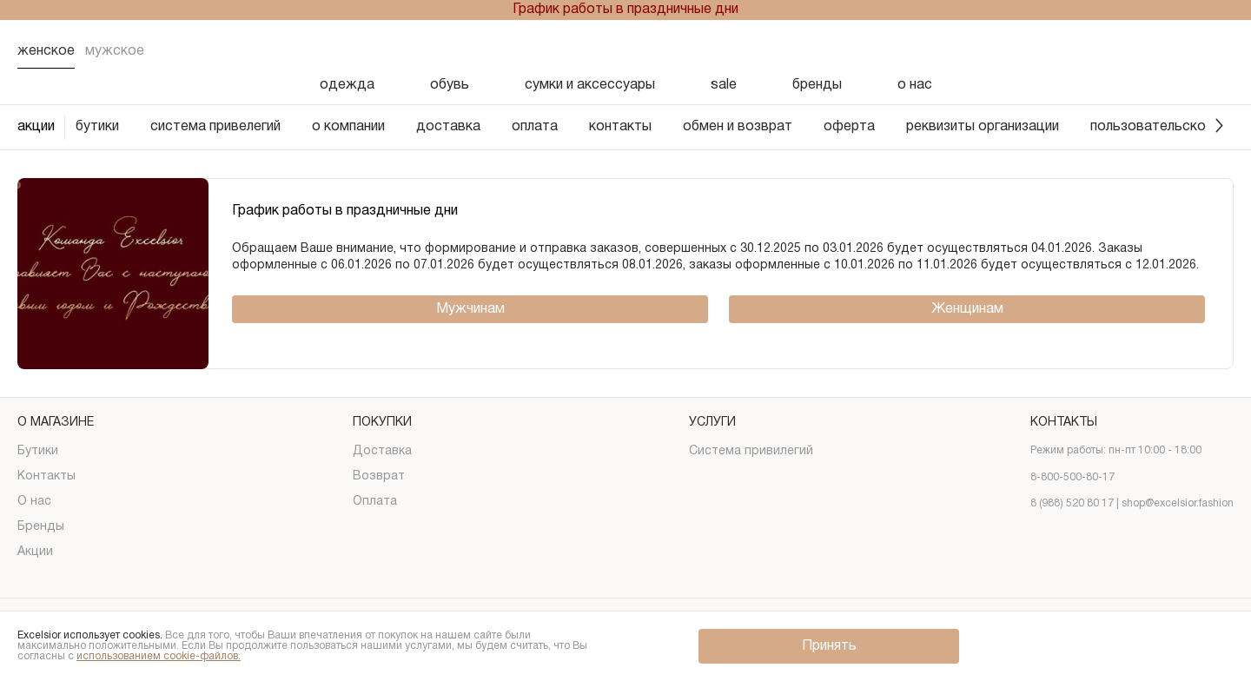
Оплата (375, 501)
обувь (449, 85)
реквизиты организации (982, 127)
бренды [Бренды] (817, 85)
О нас (34, 501)
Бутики (37, 451)
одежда (347, 85)
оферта (849, 127)
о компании (348, 127)
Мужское (114, 51)
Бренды (40, 526)
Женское (46, 51)
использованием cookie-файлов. (158, 656)
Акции (35, 552)
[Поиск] (1084, 51)
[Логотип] (625, 51)
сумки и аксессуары (590, 85)
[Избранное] (1129, 51)
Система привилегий (751, 451)
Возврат (379, 476)
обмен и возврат (737, 127)
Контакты (46, 476)
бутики (97, 127)
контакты (620, 127)
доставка (448, 127)
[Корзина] (1220, 51)
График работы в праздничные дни (625, 9)
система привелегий (215, 127)
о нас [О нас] (914, 85)
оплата (535, 127)
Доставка (382, 451)
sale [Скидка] (724, 85)
